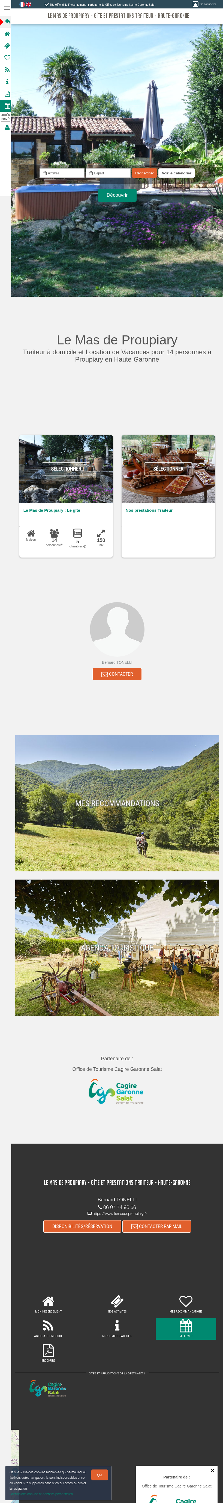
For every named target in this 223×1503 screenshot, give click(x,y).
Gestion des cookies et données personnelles (41, 1494)
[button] (178, 173)
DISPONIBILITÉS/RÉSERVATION (84, 1227)
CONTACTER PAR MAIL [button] (158, 1227)
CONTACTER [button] (118, 674)
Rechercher (146, 173)
